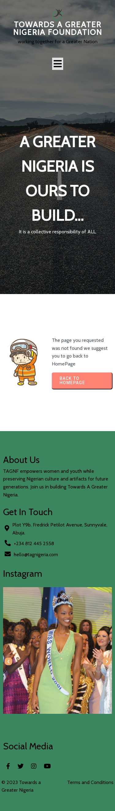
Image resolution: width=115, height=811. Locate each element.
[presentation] (8, 661)
